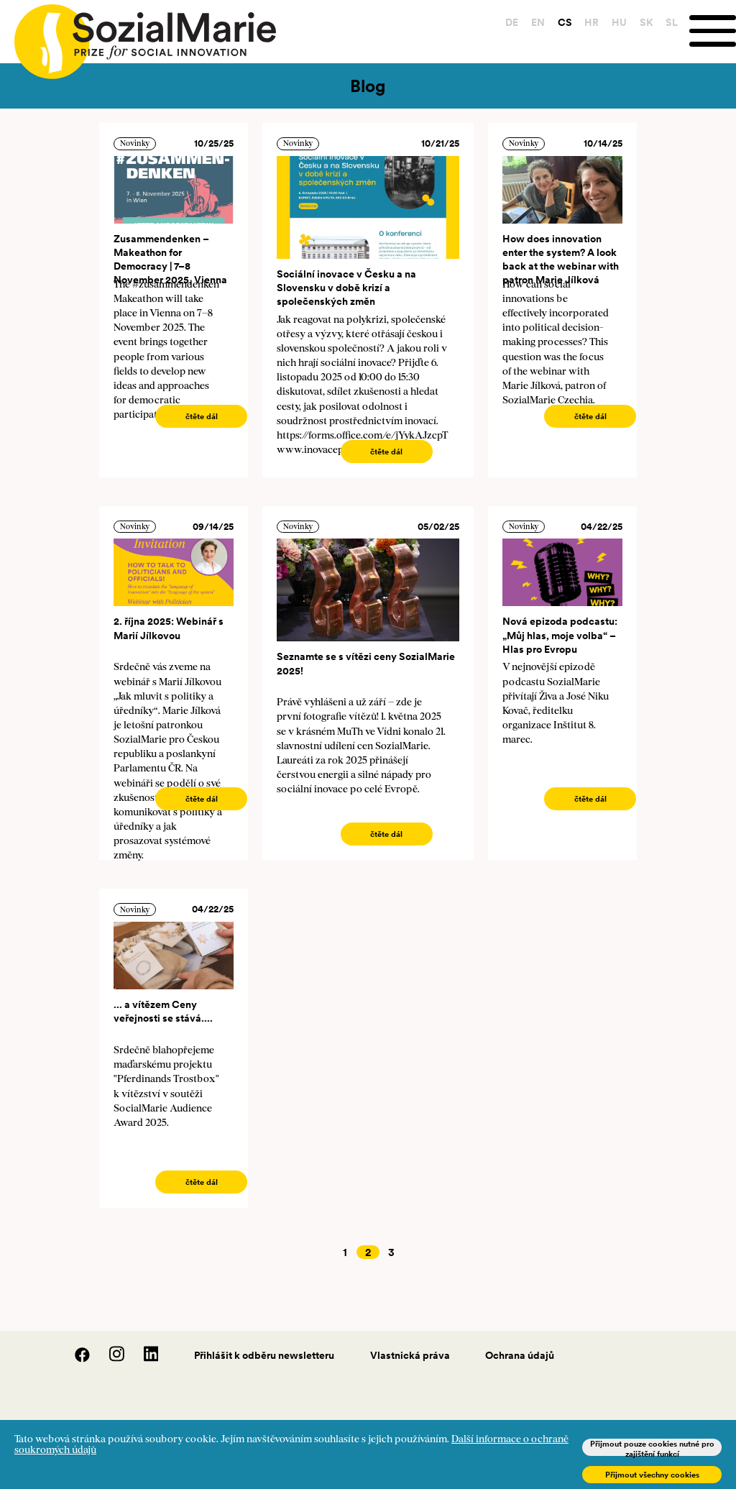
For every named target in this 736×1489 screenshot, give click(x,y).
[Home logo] (138, 35)
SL (671, 22)
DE (511, 22)
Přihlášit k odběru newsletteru (264, 1355)
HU (618, 22)
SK (645, 22)
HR (591, 22)
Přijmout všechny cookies (652, 1475)
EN (537, 22)
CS (563, 22)
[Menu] (712, 31)
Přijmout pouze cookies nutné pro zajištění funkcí (652, 1447)
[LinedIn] (142, 1358)
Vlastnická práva (410, 1355)
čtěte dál (201, 416)
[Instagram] (109, 1358)
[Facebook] (75, 1358)
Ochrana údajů (519, 1355)
